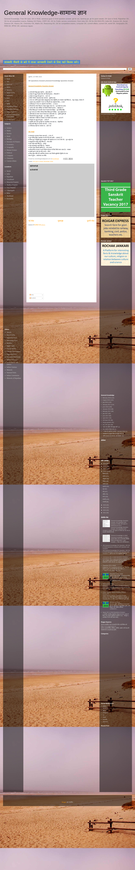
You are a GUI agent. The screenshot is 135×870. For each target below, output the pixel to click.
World (9, 171)
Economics (10, 144)
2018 (104, 466)
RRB (8, 104)
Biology (9, 139)
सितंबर (104, 481)
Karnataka (10, 198)
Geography (10, 147)
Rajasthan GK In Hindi (109, 565)
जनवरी (104, 502)
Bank (8, 79)
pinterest (105, 721)
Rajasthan (10, 177)
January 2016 (107, 409)
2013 (104, 510)
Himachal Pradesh (12, 182)
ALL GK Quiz (106, 424)
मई (103, 491)
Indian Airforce (12, 112)
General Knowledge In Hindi (119, 535)
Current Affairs (11, 161)
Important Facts (12, 338)
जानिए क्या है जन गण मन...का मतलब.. (112, 436)
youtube (105, 719)
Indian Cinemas (12, 367)
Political (9, 153)
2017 (104, 469)
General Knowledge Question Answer (41, 86)
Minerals (9, 370)
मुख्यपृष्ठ (60, 221)
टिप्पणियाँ (33, 298)
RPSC (9, 87)
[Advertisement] (52, 43)
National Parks (11, 372)
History (9, 133)
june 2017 (105, 415)
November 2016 (48, 161)
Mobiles (9, 343)
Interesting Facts (12, 340)
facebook (105, 708)
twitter (104, 706)
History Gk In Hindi (108, 584)
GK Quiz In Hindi (38, 161)
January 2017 (107, 404)
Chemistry (10, 158)
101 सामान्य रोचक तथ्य (108, 429)
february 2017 (107, 411)
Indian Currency (12, 360)
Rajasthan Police (12, 106)
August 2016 (106, 400)
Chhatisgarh (10, 190)
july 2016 (105, 402)
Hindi (8, 136)
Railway (9, 84)
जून (104, 489)
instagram (105, 712)
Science (9, 128)
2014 (104, 507)
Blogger (64, 802)
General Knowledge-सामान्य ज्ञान (45, 12)
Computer (10, 155)
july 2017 (105, 413)
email (104, 717)
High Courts (11, 346)
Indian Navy (11, 119)
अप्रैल (104, 494)
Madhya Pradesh (12, 185)
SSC (8, 81)
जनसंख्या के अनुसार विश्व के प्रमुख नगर (112, 433)
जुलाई (104, 486)
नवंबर (104, 476)
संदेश (32, 295)
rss (103, 715)
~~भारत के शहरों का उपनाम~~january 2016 (114, 431)
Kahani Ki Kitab (105, 78)
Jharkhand (10, 196)
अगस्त (104, 484)
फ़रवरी (104, 499)
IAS (8, 101)
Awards (9, 332)
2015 (104, 505)
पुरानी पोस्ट (90, 221)
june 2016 (105, 407)
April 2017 (106, 418)
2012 (104, 512)
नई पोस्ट (31, 221)
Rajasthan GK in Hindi (116, 574)
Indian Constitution (13, 375)
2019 (104, 463)
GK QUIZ (31, 131)
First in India (11, 335)
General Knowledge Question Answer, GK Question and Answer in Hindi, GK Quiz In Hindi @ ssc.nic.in (119, 523)
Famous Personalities (13, 351)
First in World (11, 349)
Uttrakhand (10, 179)
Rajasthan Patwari (12, 109)
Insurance (10, 95)
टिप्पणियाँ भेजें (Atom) (39, 225)
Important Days (12, 354)
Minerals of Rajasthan (14, 378)
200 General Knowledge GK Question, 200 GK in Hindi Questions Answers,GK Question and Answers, (116, 547)
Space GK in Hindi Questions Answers (114, 612)
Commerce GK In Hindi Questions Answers (115, 557)
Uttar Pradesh (11, 188)
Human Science (12, 150)
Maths (9, 131)
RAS (8, 98)
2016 (104, 471)
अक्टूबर (105, 478)
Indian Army (11, 93)
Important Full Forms (14, 357)
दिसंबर (104, 473)
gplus (104, 710)
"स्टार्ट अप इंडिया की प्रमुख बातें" (110, 427)
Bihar (8, 193)
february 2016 (107, 398)
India (8, 174)
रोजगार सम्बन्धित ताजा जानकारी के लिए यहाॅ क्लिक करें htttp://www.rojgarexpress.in (114, 625)
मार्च (104, 496)
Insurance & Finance (13, 142)
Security (9, 90)
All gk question (107, 422)
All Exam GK (106, 420)
